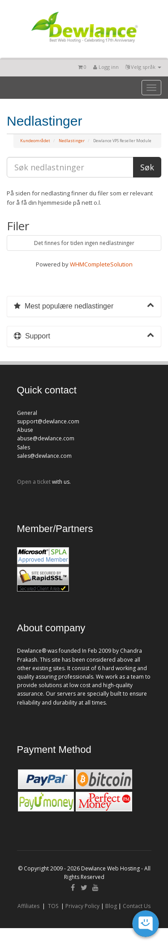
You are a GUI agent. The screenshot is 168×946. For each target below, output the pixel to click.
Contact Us (137, 906)
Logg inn (106, 66)
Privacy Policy (82, 906)
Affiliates (28, 906)
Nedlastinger (72, 141)
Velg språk (143, 66)
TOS (53, 906)
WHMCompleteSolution (101, 264)
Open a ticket (34, 482)
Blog (111, 906)
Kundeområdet (35, 141)
